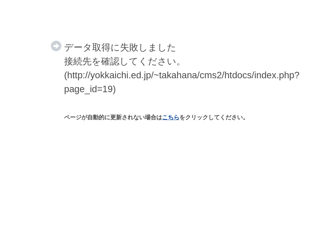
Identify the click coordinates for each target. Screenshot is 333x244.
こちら (170, 117)
